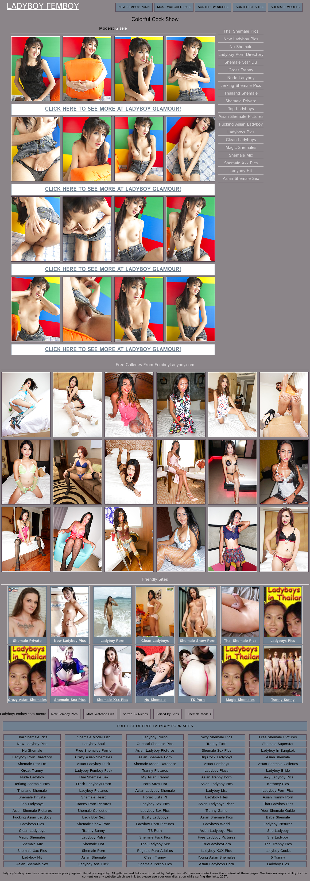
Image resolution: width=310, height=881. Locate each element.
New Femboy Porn (134, 7)
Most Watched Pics (174, 7)
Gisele (121, 28)
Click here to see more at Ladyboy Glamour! (113, 109)
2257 (223, 876)
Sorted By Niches (213, 7)
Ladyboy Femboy (43, 7)
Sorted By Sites (249, 7)
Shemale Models (285, 7)
